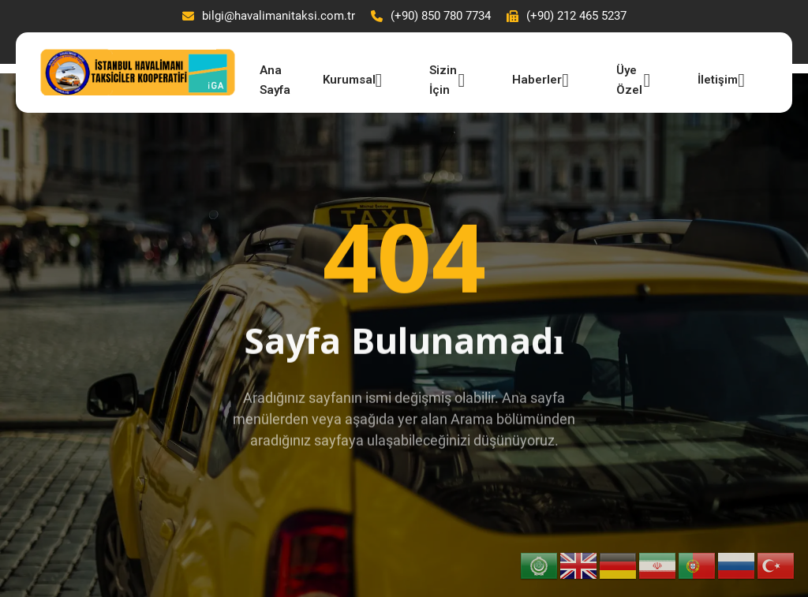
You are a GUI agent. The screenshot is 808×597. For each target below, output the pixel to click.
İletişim (721, 80)
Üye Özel (633, 78)
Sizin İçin (447, 78)
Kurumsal (353, 80)
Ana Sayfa (275, 78)
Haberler (540, 80)
